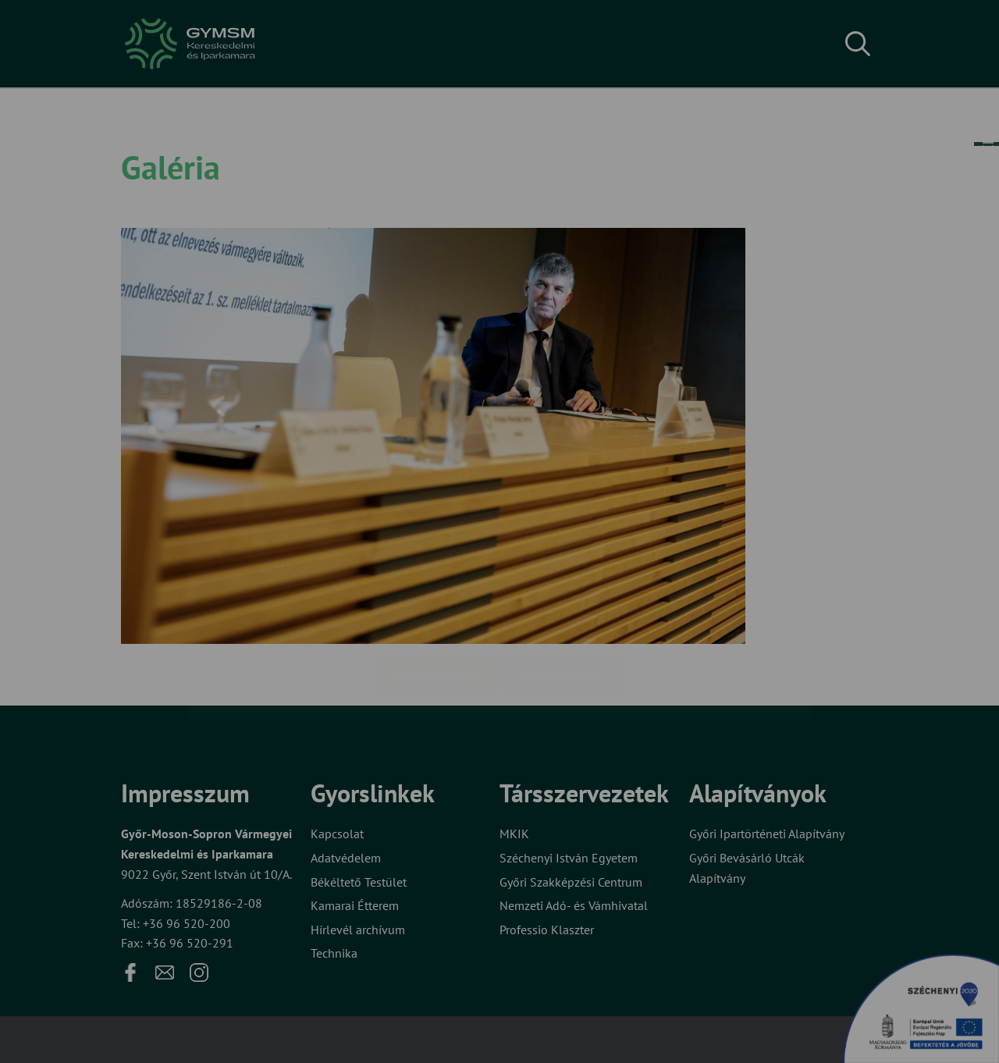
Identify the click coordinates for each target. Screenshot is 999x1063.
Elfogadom (435, 582)
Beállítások (560, 582)
